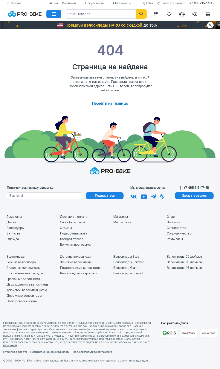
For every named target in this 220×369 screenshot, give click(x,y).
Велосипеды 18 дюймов (184, 262)
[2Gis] (169, 333)
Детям (11, 222)
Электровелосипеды (21, 301)
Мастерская (122, 222)
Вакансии (173, 222)
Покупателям (94, 3)
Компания (69, 3)
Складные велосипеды (23, 268)
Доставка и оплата (73, 217)
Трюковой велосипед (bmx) (26, 290)
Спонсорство (176, 228)
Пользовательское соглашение (93, 352)
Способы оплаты (72, 222)
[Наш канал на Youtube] (144, 196)
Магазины (120, 3)
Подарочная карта (73, 233)
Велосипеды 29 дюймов (184, 257)
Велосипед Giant (125, 268)
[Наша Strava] (162, 196)
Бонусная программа (75, 245)
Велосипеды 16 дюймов (184, 268)
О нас (171, 217)
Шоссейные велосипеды (24, 273)
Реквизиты (175, 239)
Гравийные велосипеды (23, 279)
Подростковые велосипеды (80, 268)
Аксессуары (15, 228)
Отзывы (66, 228)
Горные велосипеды (21, 262)
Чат (150, 3)
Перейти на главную (110, 103)
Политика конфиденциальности (49, 352)
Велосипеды (15, 257)
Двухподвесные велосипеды (27, 284)
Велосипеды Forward (128, 262)
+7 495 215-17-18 (201, 3)
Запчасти (13, 233)
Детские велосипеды (76, 257)
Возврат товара (71, 239)
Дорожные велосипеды (24, 296)
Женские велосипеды (76, 262)
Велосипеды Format (128, 273)
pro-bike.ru (10, 345)
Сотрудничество (179, 233)
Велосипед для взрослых (78, 273)
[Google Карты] (208, 333)
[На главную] (24, 14)
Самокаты (14, 217)
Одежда (12, 239)
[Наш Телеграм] (153, 196)
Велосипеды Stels (126, 257)
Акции (53, 3)
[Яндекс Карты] (189, 333)
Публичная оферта (15, 352)
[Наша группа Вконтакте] (133, 196)
